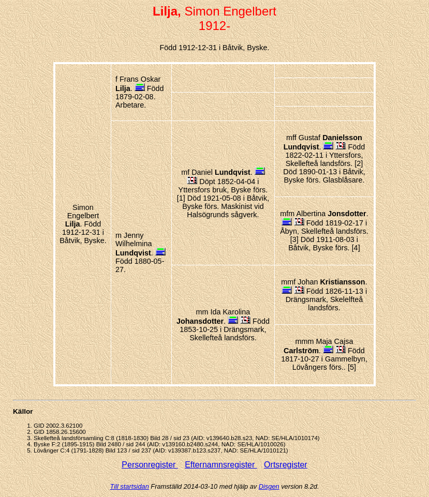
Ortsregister (285, 464)
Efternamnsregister (221, 464)
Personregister (150, 464)
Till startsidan (129, 486)
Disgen (269, 486)
